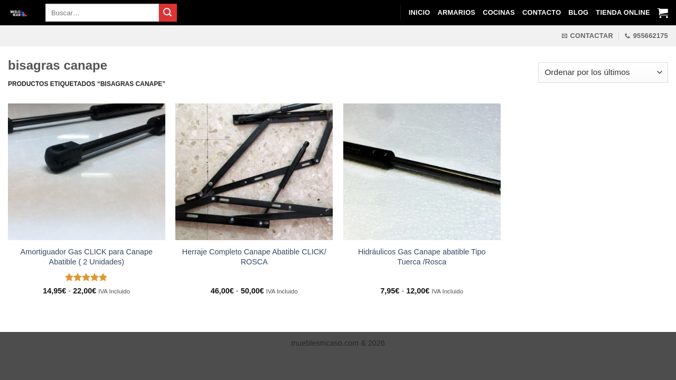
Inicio (419, 12)
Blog (578, 12)
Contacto (541, 12)
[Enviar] (168, 13)
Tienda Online (623, 12)
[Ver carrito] (663, 12)
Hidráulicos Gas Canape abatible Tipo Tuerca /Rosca (422, 257)
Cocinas (499, 12)
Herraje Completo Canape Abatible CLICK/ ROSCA (254, 257)
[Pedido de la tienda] (603, 72)
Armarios (456, 12)
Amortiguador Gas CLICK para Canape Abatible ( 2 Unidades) (87, 257)
